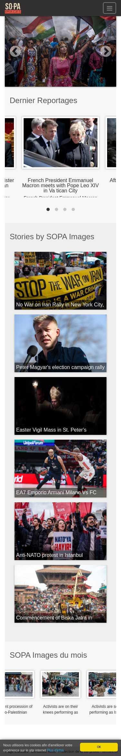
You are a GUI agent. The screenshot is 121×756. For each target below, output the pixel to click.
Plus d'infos (55, 751)
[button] (13, 51)
